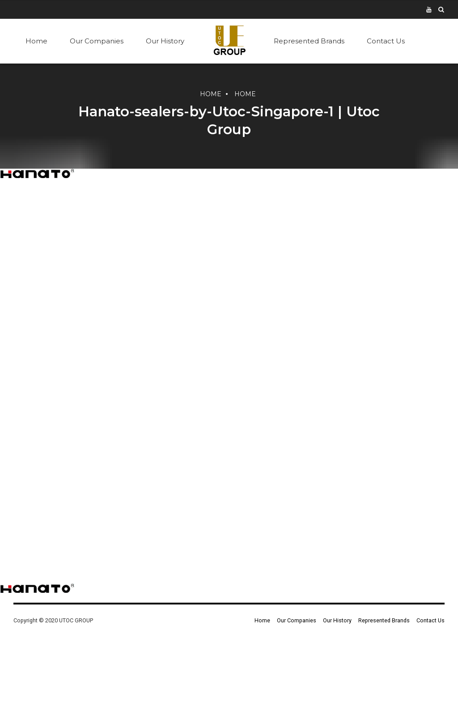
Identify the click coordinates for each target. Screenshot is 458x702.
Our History (165, 41)
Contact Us (386, 41)
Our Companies (96, 41)
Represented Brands (309, 41)
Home (36, 41)
